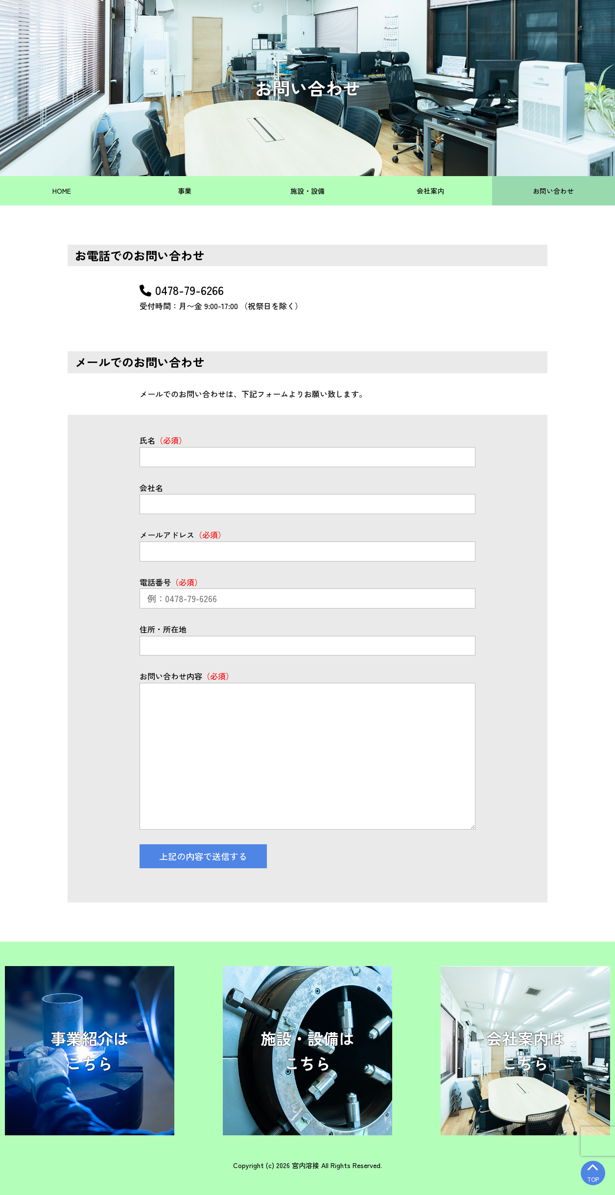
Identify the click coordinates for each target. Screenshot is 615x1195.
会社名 (151, 488)
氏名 (163, 440)
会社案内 (430, 191)
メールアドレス (183, 535)
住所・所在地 (163, 629)
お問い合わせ (553, 191)
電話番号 (171, 582)
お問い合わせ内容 (187, 676)
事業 (184, 191)
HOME (61, 191)
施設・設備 (307, 191)
